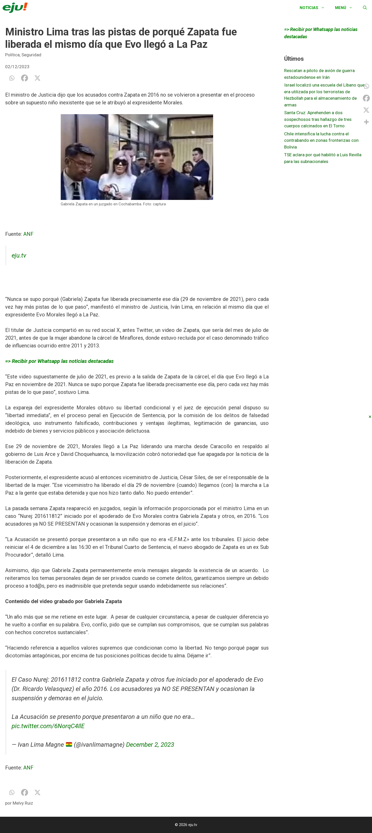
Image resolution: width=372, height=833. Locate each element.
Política (12, 54)
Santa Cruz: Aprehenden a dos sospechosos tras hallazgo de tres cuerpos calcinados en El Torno (318, 119)
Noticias (315, 7)
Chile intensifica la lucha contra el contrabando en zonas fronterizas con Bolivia (321, 140)
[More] (366, 122)
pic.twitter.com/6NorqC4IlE (48, 726)
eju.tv (19, 255)
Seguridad (31, 54)
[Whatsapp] (12, 78)
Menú (346, 7)
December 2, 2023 (150, 744)
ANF (28, 234)
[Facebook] (24, 78)
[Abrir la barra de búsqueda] (365, 7)
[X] (37, 78)
